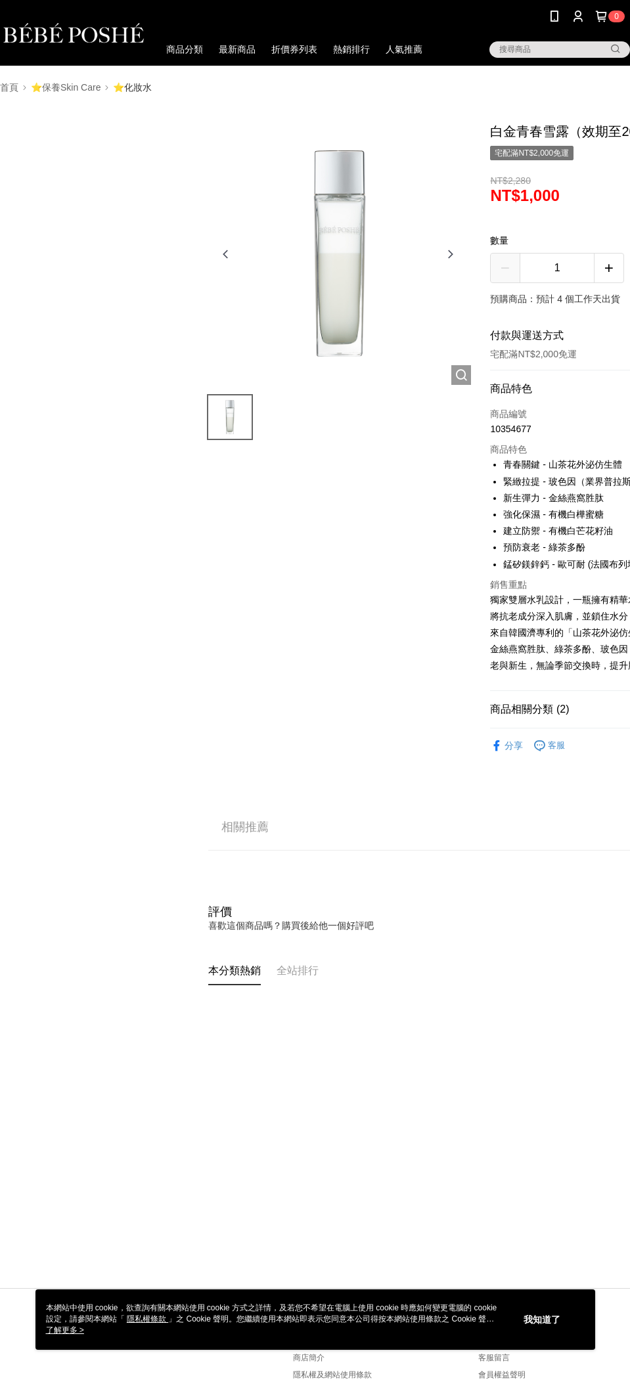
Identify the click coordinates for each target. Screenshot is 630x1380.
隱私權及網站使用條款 (332, 1374)
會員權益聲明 (502, 1374)
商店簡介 (309, 1357)
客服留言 (494, 1357)
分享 (506, 746)
